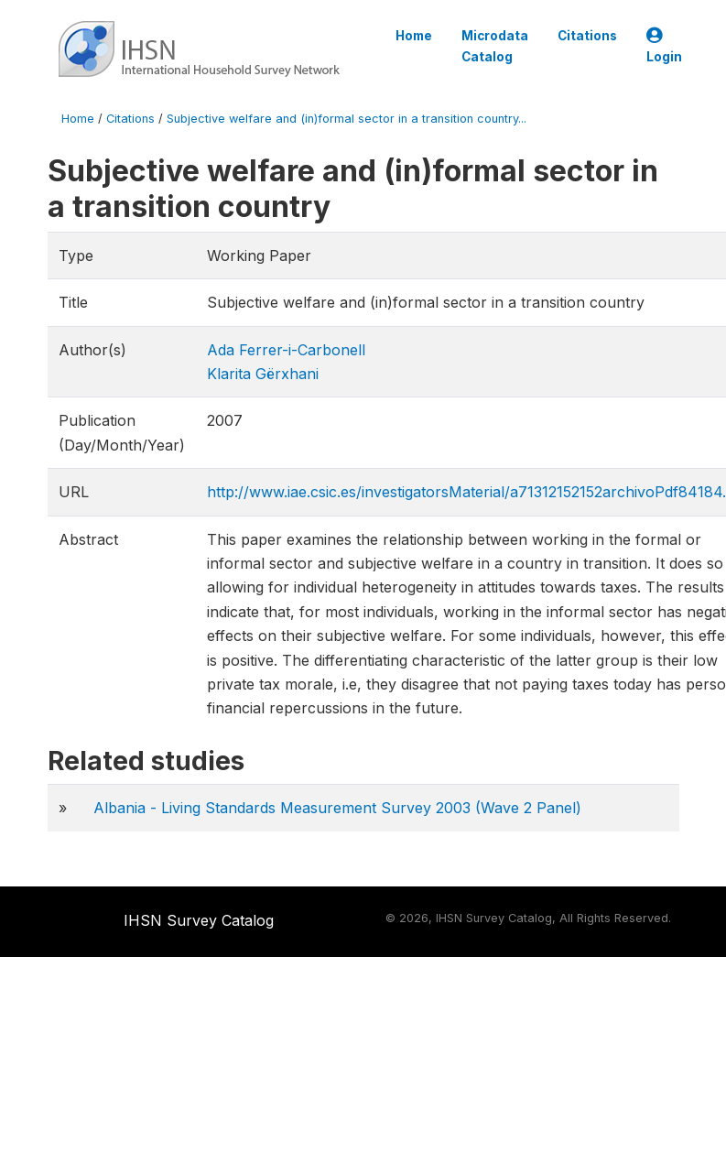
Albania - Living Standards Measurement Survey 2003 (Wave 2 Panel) (337, 808)
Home (414, 35)
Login (664, 46)
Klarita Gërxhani (263, 373)
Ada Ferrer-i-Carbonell (286, 350)
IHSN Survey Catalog (199, 920)
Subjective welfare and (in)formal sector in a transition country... (346, 118)
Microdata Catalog (494, 45)
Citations (587, 35)
